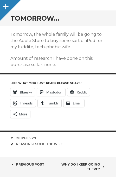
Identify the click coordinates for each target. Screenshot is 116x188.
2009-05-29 (26, 138)
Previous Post (27, 164)
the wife (54, 144)
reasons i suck (30, 144)
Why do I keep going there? (83, 166)
